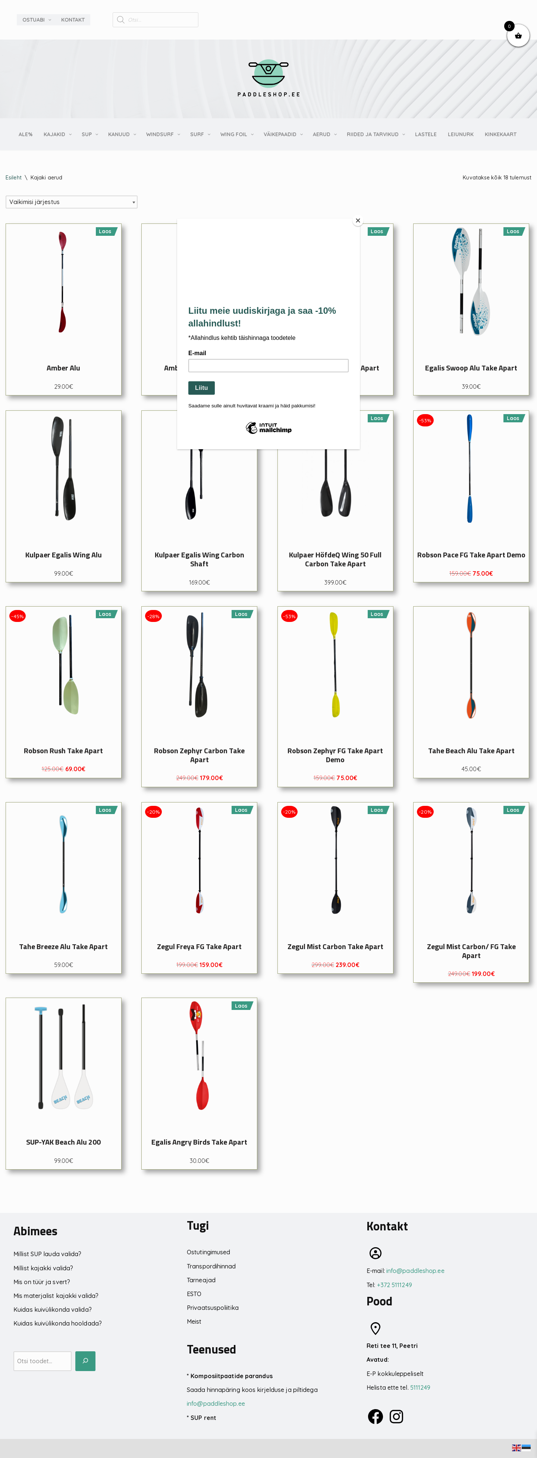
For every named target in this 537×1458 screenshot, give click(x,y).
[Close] (358, 220)
